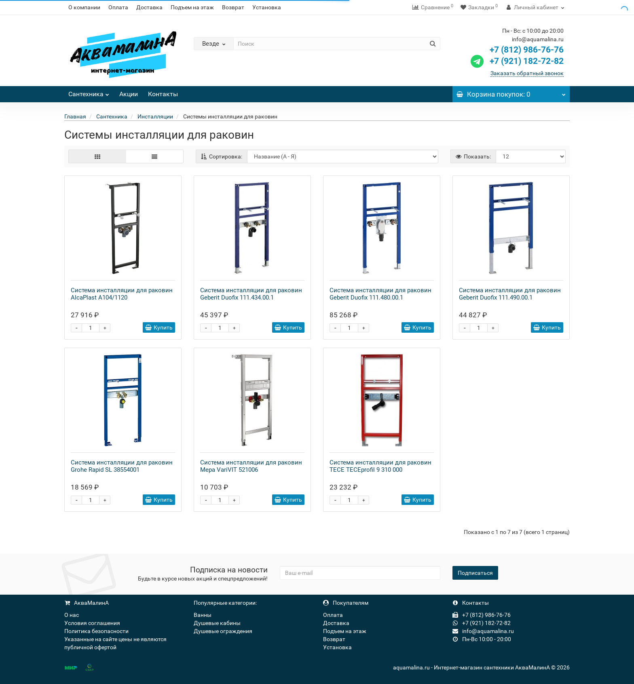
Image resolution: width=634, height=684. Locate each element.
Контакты (163, 94)
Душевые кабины (217, 623)
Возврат (233, 7)
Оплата (118, 7)
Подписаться (475, 573)
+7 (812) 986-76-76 (527, 50)
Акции (128, 94)
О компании (84, 7)
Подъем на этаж (192, 7)
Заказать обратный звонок (527, 73)
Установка (266, 7)
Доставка (149, 7)
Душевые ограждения (223, 631)
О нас (71, 615)
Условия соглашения (92, 623)
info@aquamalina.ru (483, 631)
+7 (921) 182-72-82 (516, 61)
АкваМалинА (86, 603)
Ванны (202, 615)
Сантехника (88, 92)
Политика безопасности (96, 631)
